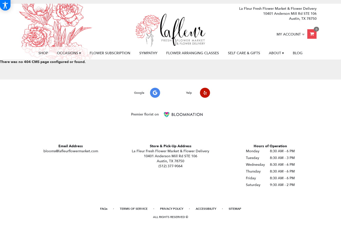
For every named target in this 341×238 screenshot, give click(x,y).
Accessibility (206, 209)
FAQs (103, 209)
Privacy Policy (171, 209)
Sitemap (235, 209)
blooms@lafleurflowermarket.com (70, 151)
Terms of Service (134, 209)
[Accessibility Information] (5, 5)
